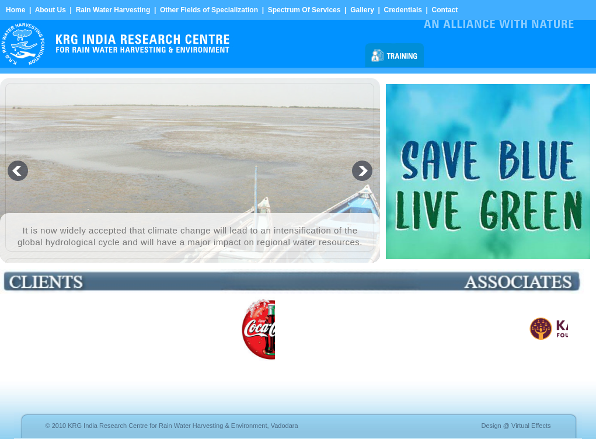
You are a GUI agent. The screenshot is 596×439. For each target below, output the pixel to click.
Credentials (403, 10)
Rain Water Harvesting (113, 10)
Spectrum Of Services (304, 10)
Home (15, 10)
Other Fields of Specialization (209, 10)
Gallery (362, 10)
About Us (50, 10)
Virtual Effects (530, 425)
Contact (445, 10)
